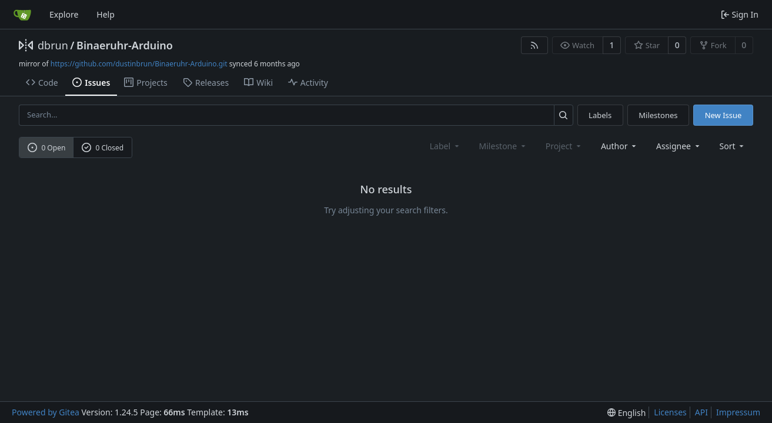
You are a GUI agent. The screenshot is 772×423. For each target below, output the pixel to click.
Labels (600, 115)
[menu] (733, 146)
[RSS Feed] (534, 45)
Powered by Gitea (45, 412)
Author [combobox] (619, 146)
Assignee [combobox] (678, 146)
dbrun (53, 45)
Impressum (738, 412)
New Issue (723, 115)
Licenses (670, 412)
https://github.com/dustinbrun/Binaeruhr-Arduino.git (139, 64)
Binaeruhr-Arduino (124, 45)
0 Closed (103, 148)
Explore (63, 14)
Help (105, 14)
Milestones (658, 115)
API (701, 412)
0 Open (47, 148)
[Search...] (563, 115)
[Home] (22, 14)
